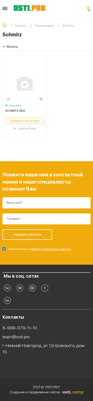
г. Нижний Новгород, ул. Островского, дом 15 (43, 348)
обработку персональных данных (51, 249)
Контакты (13, 317)
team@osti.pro (16, 336)
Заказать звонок (89, 8)
